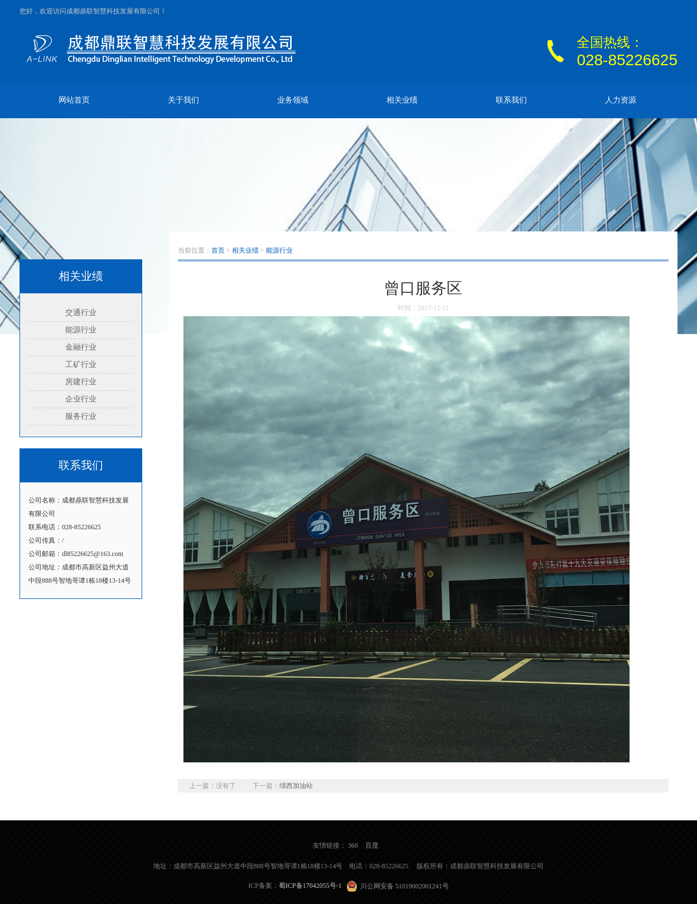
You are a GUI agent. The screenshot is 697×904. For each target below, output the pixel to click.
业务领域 (292, 100)
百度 (372, 845)
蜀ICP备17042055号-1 (310, 886)
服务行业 (80, 416)
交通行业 (80, 312)
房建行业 (80, 382)
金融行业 (80, 347)
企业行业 (80, 399)
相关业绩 (402, 100)
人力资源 (620, 100)
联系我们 (511, 100)
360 (353, 845)
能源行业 (80, 330)
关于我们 (183, 100)
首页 (218, 250)
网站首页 (74, 100)
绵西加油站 (296, 786)
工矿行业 (80, 364)
